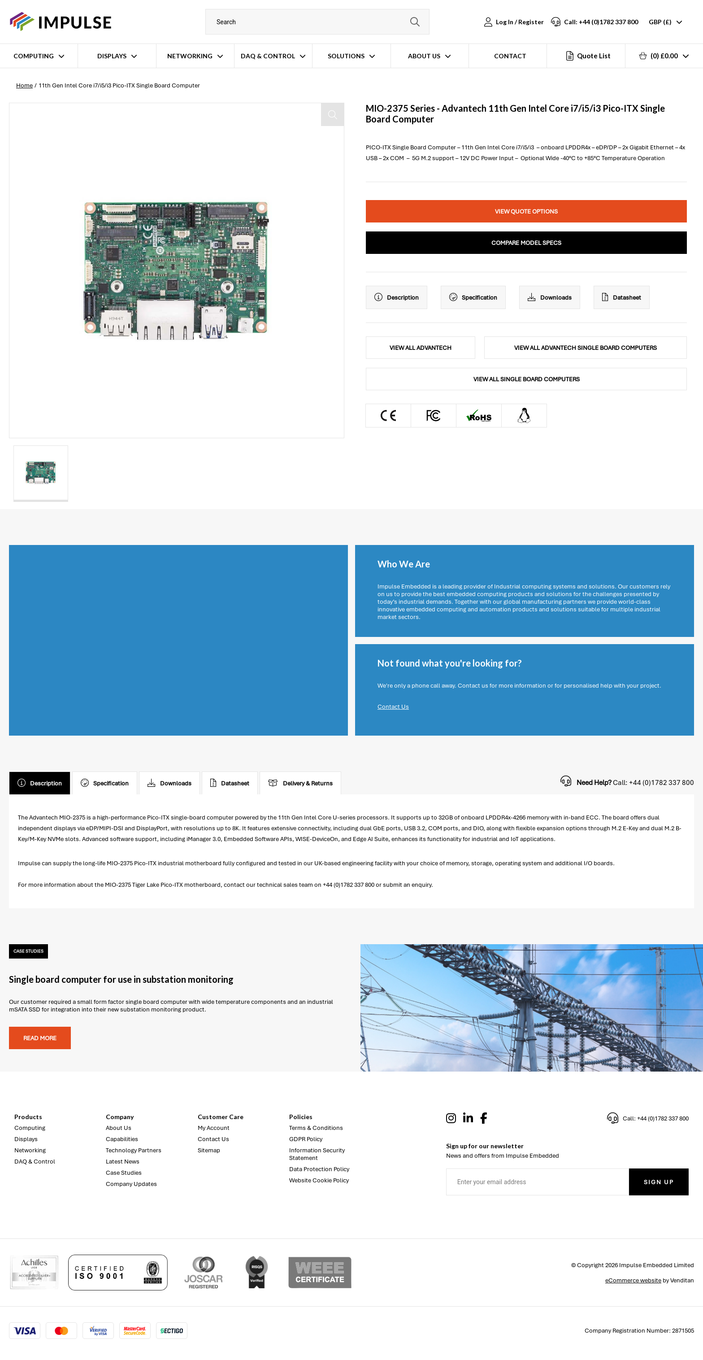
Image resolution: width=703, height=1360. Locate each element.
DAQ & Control (268, 56)
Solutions (346, 56)
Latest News (122, 1161)
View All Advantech (420, 348)
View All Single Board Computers (526, 379)
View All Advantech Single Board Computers (585, 348)
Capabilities (122, 1139)
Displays (111, 56)
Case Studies (124, 1173)
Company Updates (131, 1184)
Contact (510, 56)
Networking (190, 56)
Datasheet (621, 297)
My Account (214, 1128)
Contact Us (393, 707)
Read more (39, 1038)
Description (396, 297)
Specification (473, 297)
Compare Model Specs (526, 243)
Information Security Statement (317, 1154)
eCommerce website (633, 1280)
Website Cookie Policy (319, 1180)
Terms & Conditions (316, 1128)
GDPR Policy (305, 1139)
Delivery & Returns (300, 783)
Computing (33, 56)
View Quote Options (526, 211)
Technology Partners (133, 1150)
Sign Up (659, 1182)
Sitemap (209, 1150)
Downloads (550, 297)
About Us (424, 56)
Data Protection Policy (319, 1169)
